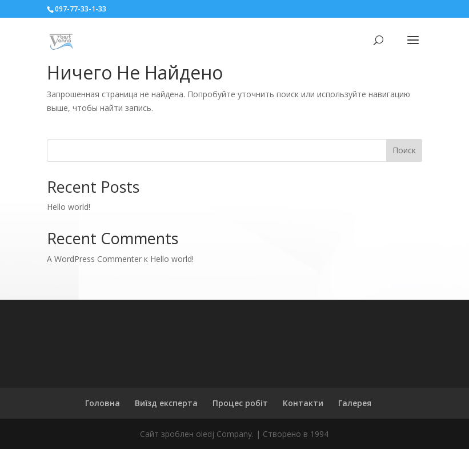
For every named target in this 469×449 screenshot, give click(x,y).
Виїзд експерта (166, 403)
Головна (102, 403)
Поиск (404, 150)
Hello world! (68, 206)
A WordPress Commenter (94, 258)
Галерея (354, 403)
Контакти (303, 403)
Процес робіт (240, 403)
